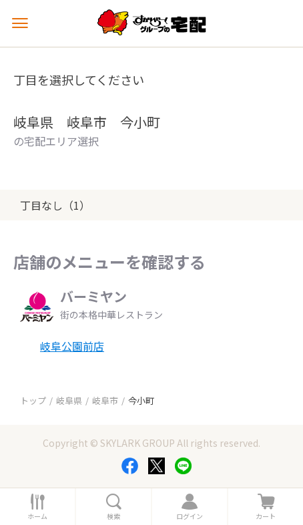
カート (266, 516)
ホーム (37, 516)
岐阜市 (105, 400)
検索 (113, 516)
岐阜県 (69, 400)
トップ (33, 400)
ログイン (189, 516)
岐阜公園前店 (72, 346)
